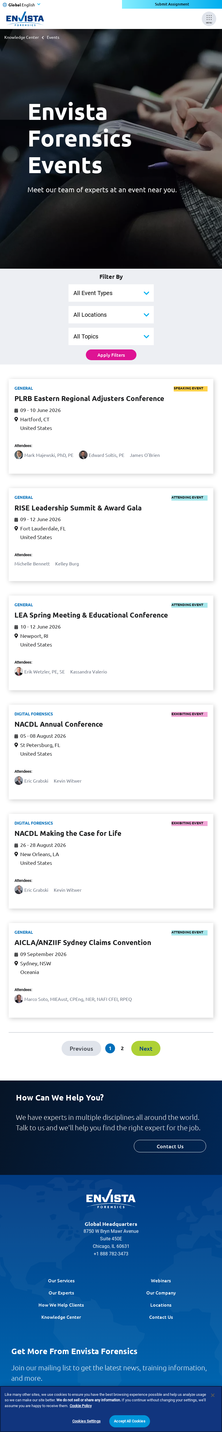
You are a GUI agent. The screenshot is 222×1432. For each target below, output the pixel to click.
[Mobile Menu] (209, 19)
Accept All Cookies (129, 1421)
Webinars (161, 1280)
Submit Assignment (172, 4)
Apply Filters (111, 354)
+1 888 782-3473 (111, 1254)
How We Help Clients (61, 1304)
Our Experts (61, 1292)
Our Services (61, 1280)
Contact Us (170, 1146)
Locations (160, 1304)
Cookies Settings (86, 1421)
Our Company (161, 1292)
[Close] (212, 1395)
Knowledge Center (21, 37)
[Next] (145, 1048)
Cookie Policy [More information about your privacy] (81, 1406)
